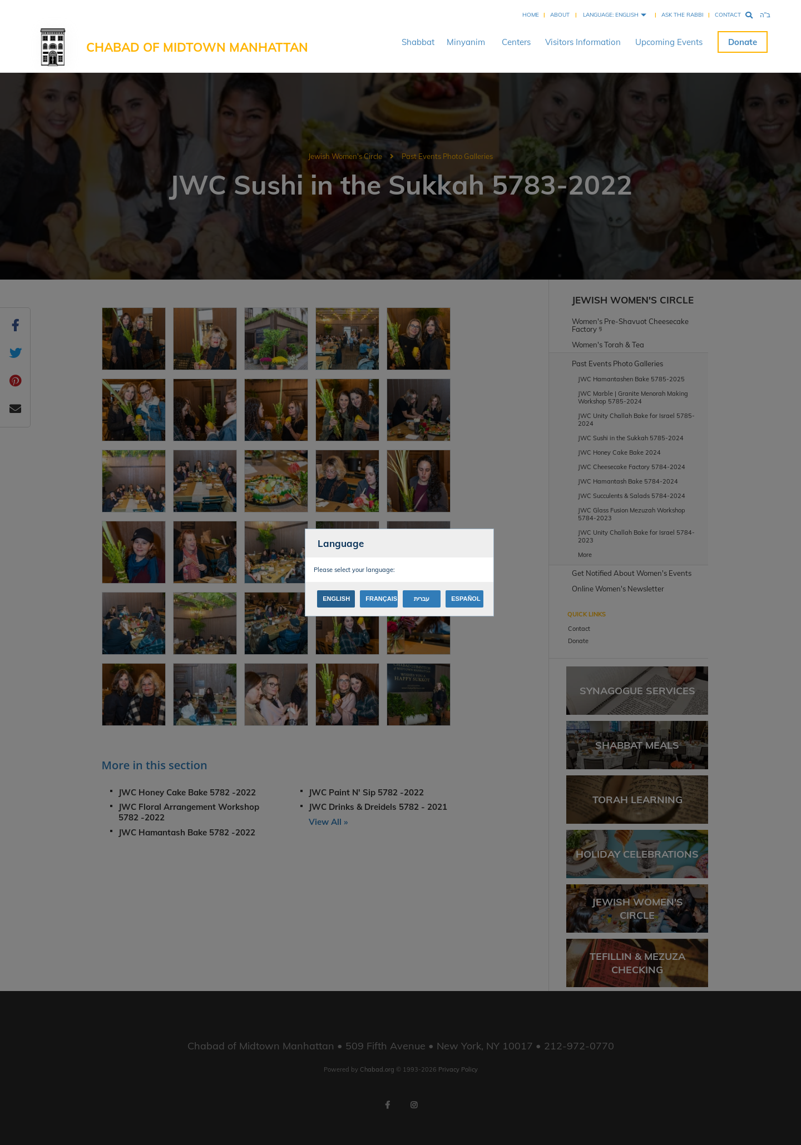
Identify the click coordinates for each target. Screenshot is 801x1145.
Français (381, 598)
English (336, 598)
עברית (421, 598)
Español (465, 598)
